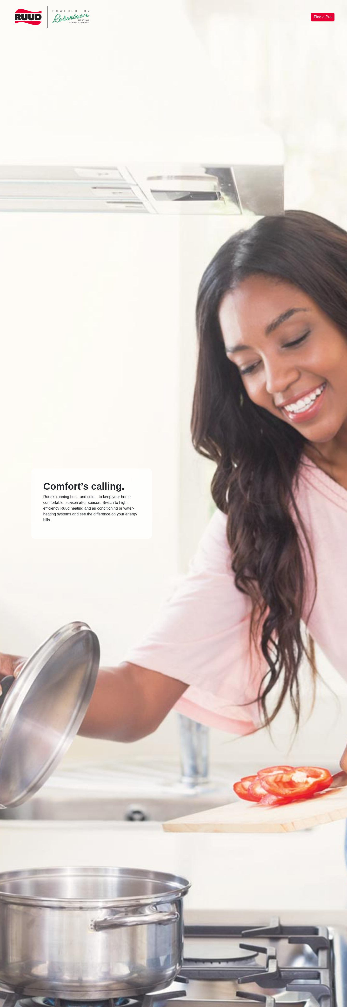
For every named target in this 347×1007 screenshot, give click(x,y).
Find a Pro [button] (323, 17)
